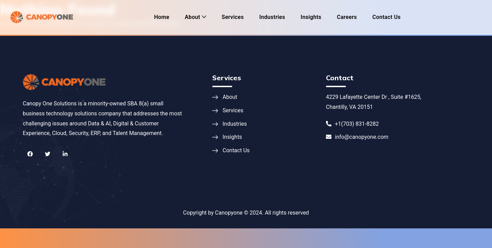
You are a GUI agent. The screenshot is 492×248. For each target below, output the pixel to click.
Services (233, 17)
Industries (272, 17)
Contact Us (386, 17)
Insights (311, 17)
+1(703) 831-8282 (352, 124)
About (192, 17)
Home (161, 17)
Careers (347, 17)
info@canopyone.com (357, 137)
